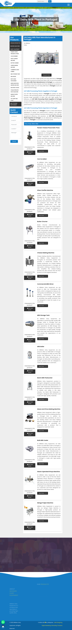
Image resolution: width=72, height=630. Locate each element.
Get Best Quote (30, 152)
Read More (43, 151)
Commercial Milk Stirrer (15, 70)
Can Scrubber (14, 56)
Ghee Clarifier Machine (14, 59)
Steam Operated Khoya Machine (15, 90)
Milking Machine (15, 46)
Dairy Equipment (15, 49)
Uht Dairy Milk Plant (14, 99)
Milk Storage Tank (15, 74)
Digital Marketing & (47, 625)
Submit (14, 141)
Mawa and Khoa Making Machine (15, 84)
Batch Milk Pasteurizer (13, 79)
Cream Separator (15, 43)
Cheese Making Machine (14, 66)
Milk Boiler (13, 76)
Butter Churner (15, 63)
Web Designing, (58, 622)
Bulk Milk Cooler (15, 87)
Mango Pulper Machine (14, 95)
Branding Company (57, 625)
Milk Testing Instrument (13, 104)
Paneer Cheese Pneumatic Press (15, 52)
